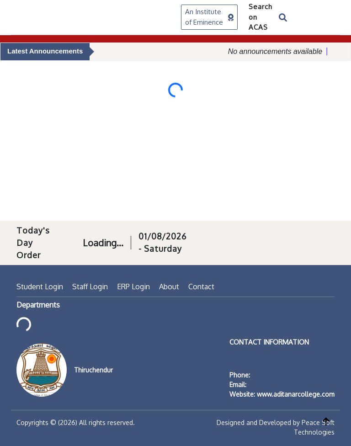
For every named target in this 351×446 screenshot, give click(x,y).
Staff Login (90, 286)
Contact (201, 286)
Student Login (39, 286)
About (169, 286)
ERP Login (133, 286)
